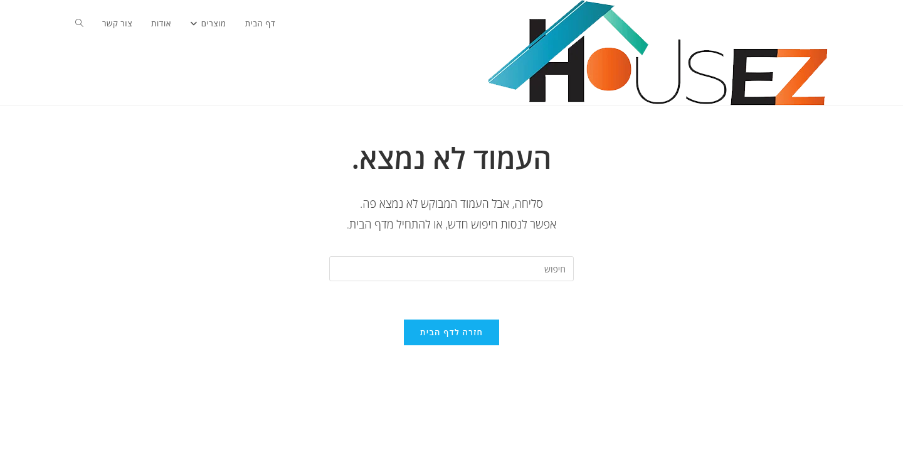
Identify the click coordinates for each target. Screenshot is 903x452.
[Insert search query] (451, 268)
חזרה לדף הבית (451, 332)
